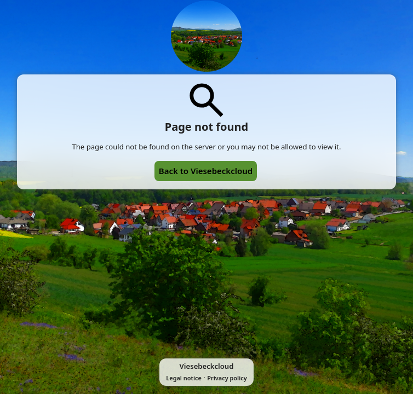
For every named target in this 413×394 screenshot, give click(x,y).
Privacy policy (226, 378)
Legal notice (184, 378)
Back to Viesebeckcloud (206, 170)
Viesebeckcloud (207, 366)
